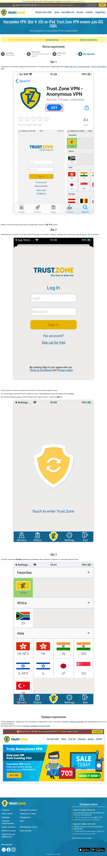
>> (56, 5)
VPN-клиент (7, 813)
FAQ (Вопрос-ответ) (28, 827)
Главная (5, 810)
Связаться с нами (28, 813)
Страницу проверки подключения (36, 726)
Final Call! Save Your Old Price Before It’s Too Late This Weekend (89, 813)
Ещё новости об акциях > (82, 838)
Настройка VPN (67, 13)
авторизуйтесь (52, 39)
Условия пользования (8, 822)
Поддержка (100, 13)
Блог (22, 821)
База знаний (25, 830)
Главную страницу (76, 722)
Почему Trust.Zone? (43, 13)
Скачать (79, 13)
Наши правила (8, 827)
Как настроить (77, 1)
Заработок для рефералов (8, 835)
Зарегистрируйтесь (89, 39)
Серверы (89, 13)
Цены (56, 13)
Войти (102, 5)
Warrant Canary (9, 830)
